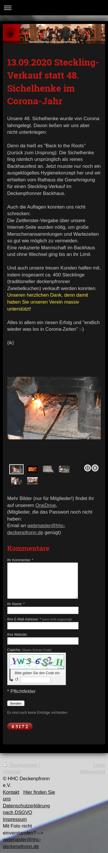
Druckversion (21, 765)
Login (99, 765)
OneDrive (45, 505)
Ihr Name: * (16, 604)
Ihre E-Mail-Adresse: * (39, 619)
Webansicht (92, 771)
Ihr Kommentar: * (20, 560)
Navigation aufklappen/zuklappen (54, 7)
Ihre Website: (17, 635)
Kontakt (11, 792)
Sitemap (12, 771)
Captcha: (29, 650)
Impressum (15, 819)
